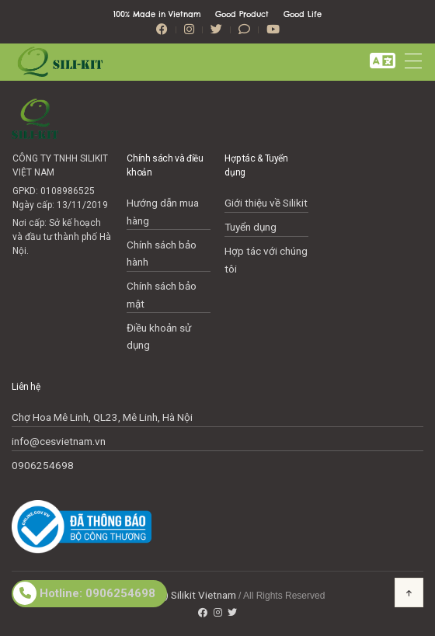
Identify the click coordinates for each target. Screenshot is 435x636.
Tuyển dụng (250, 227)
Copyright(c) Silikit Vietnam (173, 595)
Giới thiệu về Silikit (266, 202)
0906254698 (43, 465)
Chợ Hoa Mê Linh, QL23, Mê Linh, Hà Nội (102, 417)
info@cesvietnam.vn (59, 441)
